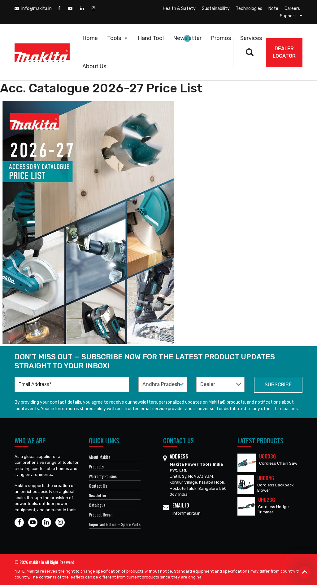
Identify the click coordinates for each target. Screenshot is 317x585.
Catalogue (97, 505)
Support (288, 16)
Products (96, 466)
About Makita (99, 457)
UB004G (265, 478)
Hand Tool (151, 38)
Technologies (249, 8)
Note (273, 8)
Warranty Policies (103, 476)
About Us (94, 66)
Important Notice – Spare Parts (115, 524)
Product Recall (100, 514)
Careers (292, 8)
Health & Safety (179, 8)
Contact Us (98, 485)
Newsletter (187, 38)
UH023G (266, 499)
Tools (117, 38)
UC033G (267, 456)
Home (90, 38)
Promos (221, 38)
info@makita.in (33, 8)
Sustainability (216, 8)
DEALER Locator (284, 52)
